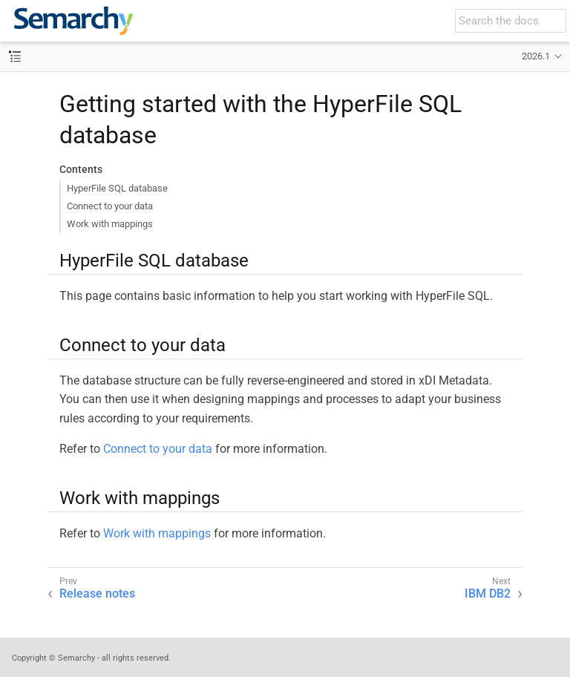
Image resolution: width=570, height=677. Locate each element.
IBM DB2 (488, 593)
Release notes (97, 593)
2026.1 (536, 56)
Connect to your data (110, 206)
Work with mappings (110, 223)
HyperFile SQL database (117, 188)
